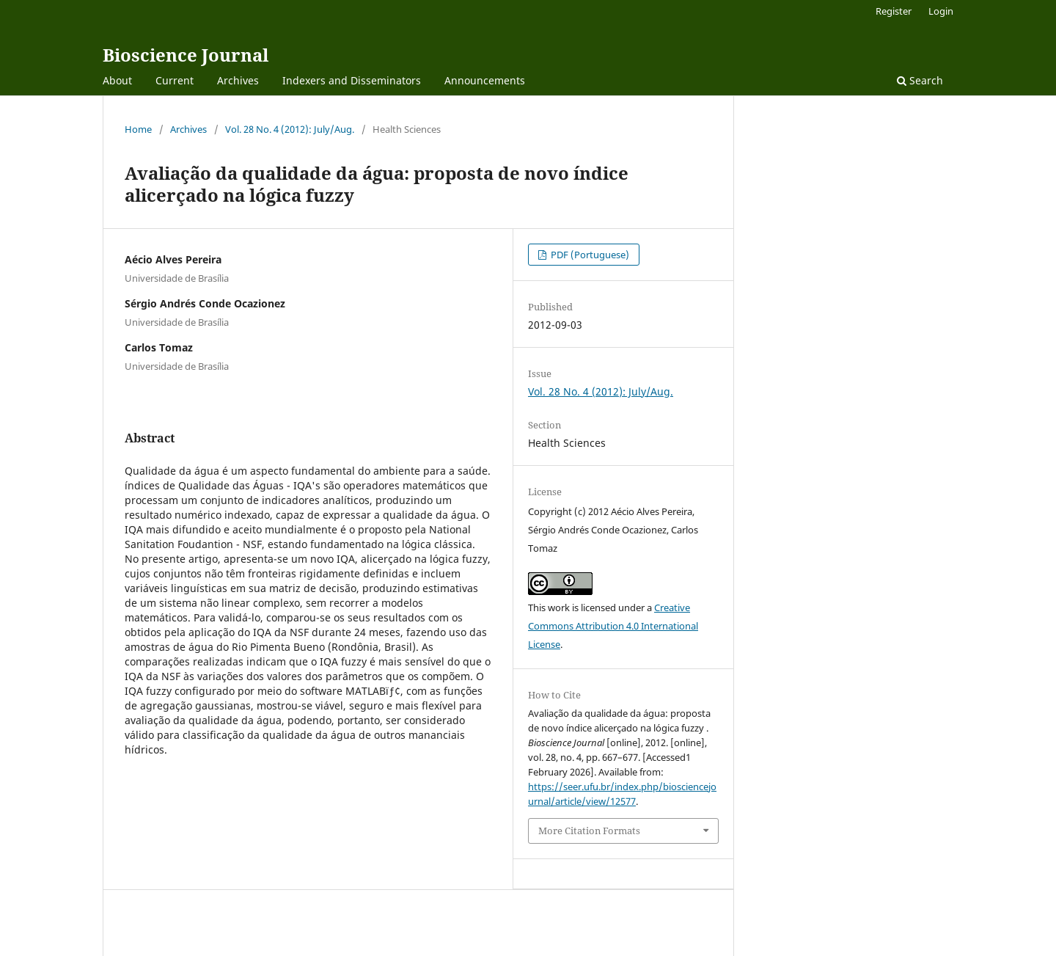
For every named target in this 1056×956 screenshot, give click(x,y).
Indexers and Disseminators (351, 80)
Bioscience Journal (185, 55)
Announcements (484, 80)
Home (138, 129)
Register (894, 11)
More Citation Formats (589, 830)
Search (920, 80)
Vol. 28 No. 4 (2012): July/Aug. (289, 129)
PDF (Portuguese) (589, 254)
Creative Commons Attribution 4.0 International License (613, 626)
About (117, 80)
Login (940, 11)
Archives (238, 80)
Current (174, 80)
